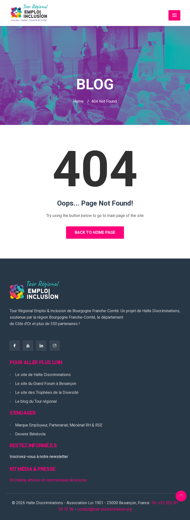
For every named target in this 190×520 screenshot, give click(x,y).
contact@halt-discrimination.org (104, 509)
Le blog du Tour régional (36, 401)
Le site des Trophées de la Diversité (46, 392)
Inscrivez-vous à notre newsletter (39, 456)
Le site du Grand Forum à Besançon (45, 383)
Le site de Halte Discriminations (43, 374)
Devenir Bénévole (30, 434)
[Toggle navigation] (174, 15)
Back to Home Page (95, 232)
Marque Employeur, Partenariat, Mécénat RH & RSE (58, 425)
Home (78, 101)
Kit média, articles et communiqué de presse (48, 480)
